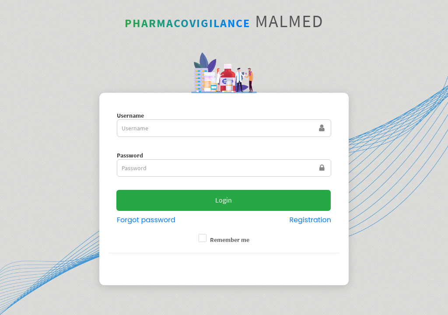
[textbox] (224, 128)
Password (130, 155)
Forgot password (146, 220)
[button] (223, 200)
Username (130, 115)
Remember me (229, 240)
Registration (310, 220)
